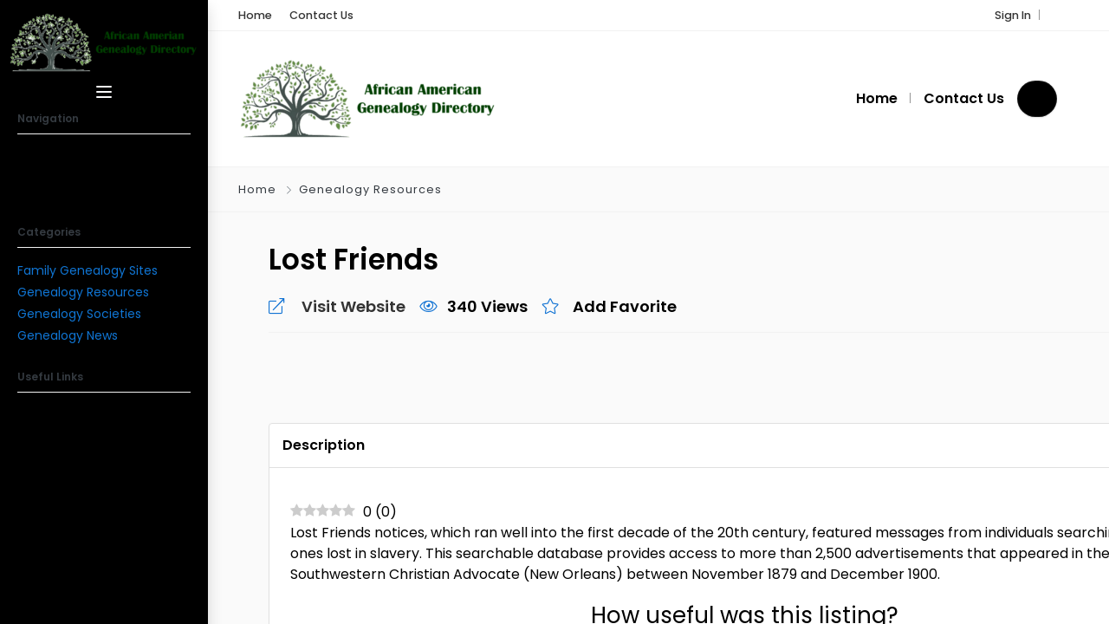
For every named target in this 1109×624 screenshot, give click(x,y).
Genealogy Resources (83, 292)
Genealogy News (67, 335)
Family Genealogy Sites (87, 270)
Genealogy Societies (79, 313)
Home (257, 189)
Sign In (1013, 15)
